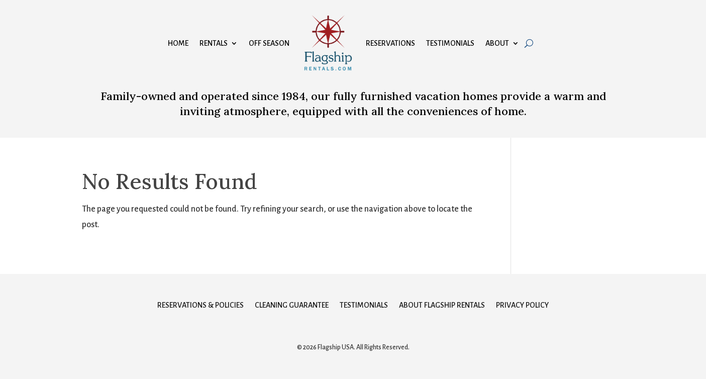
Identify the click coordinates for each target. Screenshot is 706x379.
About (497, 43)
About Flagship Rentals (442, 305)
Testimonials (450, 43)
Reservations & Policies (200, 305)
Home (178, 43)
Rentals (213, 43)
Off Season (269, 43)
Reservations (390, 43)
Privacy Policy (522, 305)
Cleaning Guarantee (292, 305)
